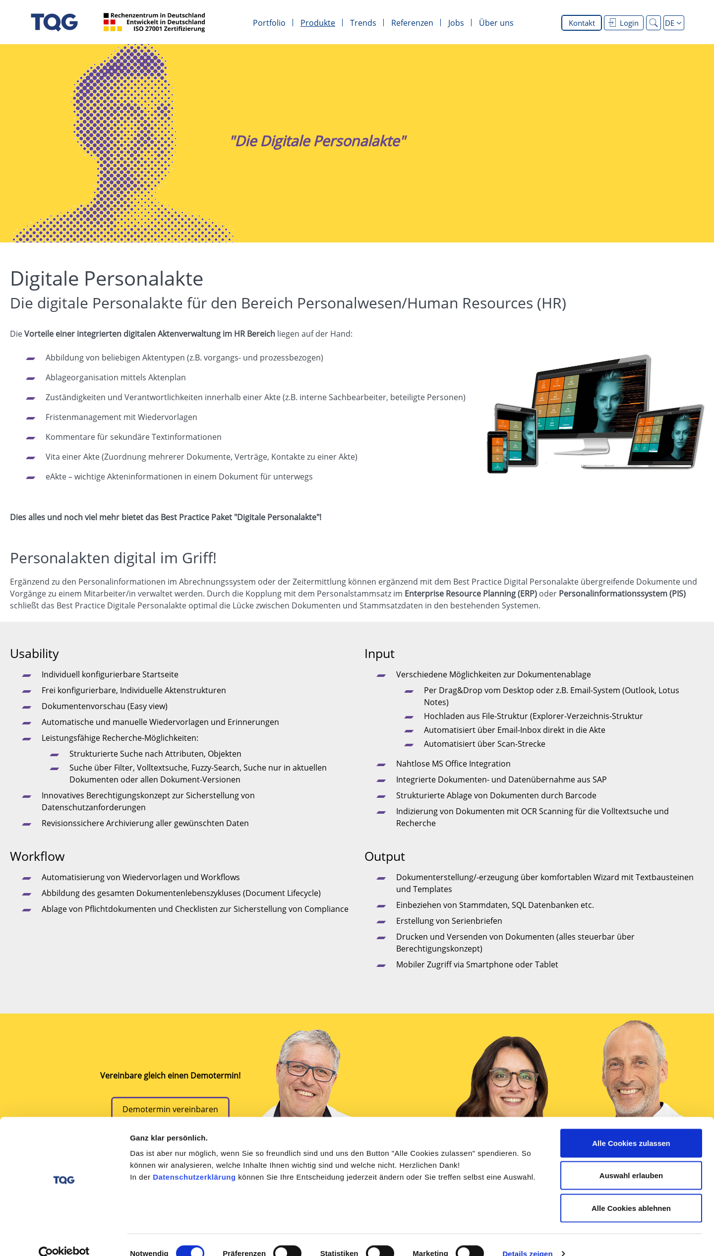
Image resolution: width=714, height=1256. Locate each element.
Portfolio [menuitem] (269, 22)
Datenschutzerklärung (194, 1159)
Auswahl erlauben (631, 1158)
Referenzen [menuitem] (412, 22)
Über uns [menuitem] (496, 22)
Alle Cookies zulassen (631, 1126)
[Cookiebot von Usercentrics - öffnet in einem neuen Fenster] (64, 1236)
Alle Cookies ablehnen (631, 1191)
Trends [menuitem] (363, 22)
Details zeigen (527, 1236)
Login (623, 23)
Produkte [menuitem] (317, 22)
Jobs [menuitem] (456, 22)
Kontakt (582, 23)
